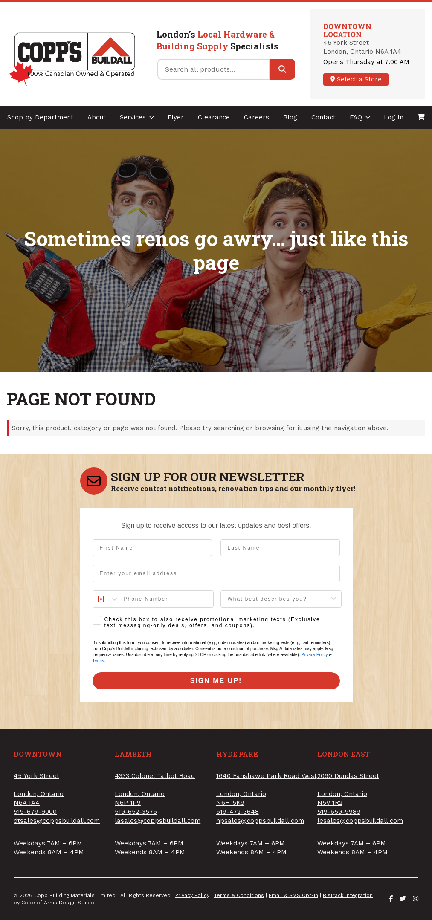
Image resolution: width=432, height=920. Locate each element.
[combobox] (106, 599)
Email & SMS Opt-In (293, 895)
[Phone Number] (166, 599)
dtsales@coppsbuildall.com (57, 821)
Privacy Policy (314, 654)
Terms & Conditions (239, 895)
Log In (393, 117)
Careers (256, 117)
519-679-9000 (35, 812)
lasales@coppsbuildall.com (157, 821)
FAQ (360, 117)
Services (137, 117)
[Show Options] (333, 599)
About (96, 117)
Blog (290, 117)
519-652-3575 (136, 812)
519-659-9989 (338, 812)
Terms (98, 660)
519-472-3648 (237, 812)
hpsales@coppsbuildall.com (260, 821)
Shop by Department (40, 117)
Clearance (214, 117)
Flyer (176, 117)
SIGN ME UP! (216, 680)
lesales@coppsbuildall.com (360, 821)
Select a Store (356, 79)
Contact (323, 117)
